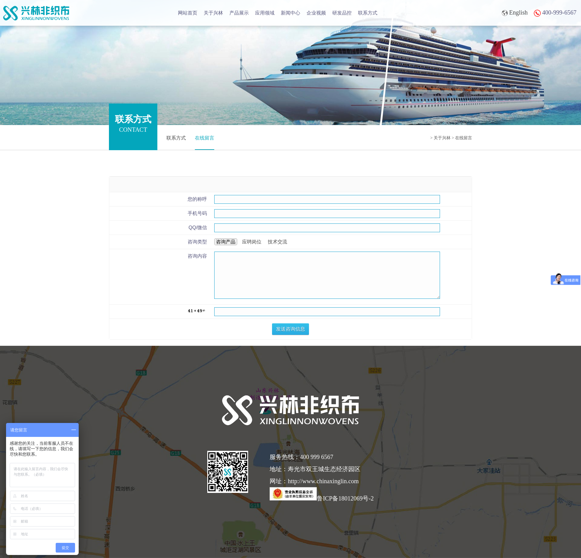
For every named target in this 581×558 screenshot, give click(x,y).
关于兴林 (213, 12)
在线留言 (204, 137)
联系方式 (367, 12)
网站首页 (187, 12)
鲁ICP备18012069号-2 (322, 498)
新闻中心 (290, 12)
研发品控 (342, 12)
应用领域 (264, 12)
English (515, 12)
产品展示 (239, 12)
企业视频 (316, 12)
